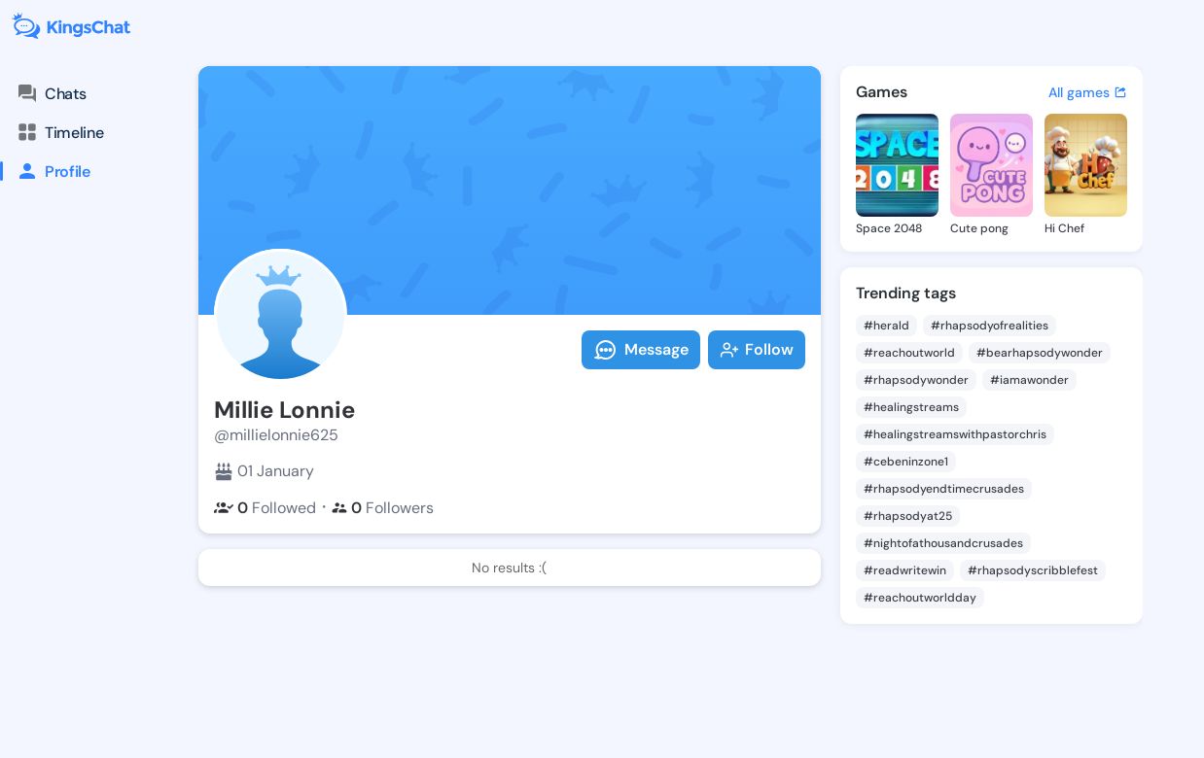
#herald (886, 325)
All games (1087, 92)
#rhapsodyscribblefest (1033, 570)
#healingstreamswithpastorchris (955, 434)
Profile (45, 171)
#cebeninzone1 (906, 461)
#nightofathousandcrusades (943, 543)
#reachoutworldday (920, 597)
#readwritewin (905, 570)
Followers (383, 508)
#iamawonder (1029, 380)
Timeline (59, 132)
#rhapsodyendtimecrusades (944, 489)
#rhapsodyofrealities (989, 325)
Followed (265, 508)
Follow (757, 349)
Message (641, 350)
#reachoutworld (909, 353)
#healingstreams (911, 407)
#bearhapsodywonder (1039, 353)
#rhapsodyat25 (908, 516)
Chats (51, 93)
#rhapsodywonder (916, 380)
